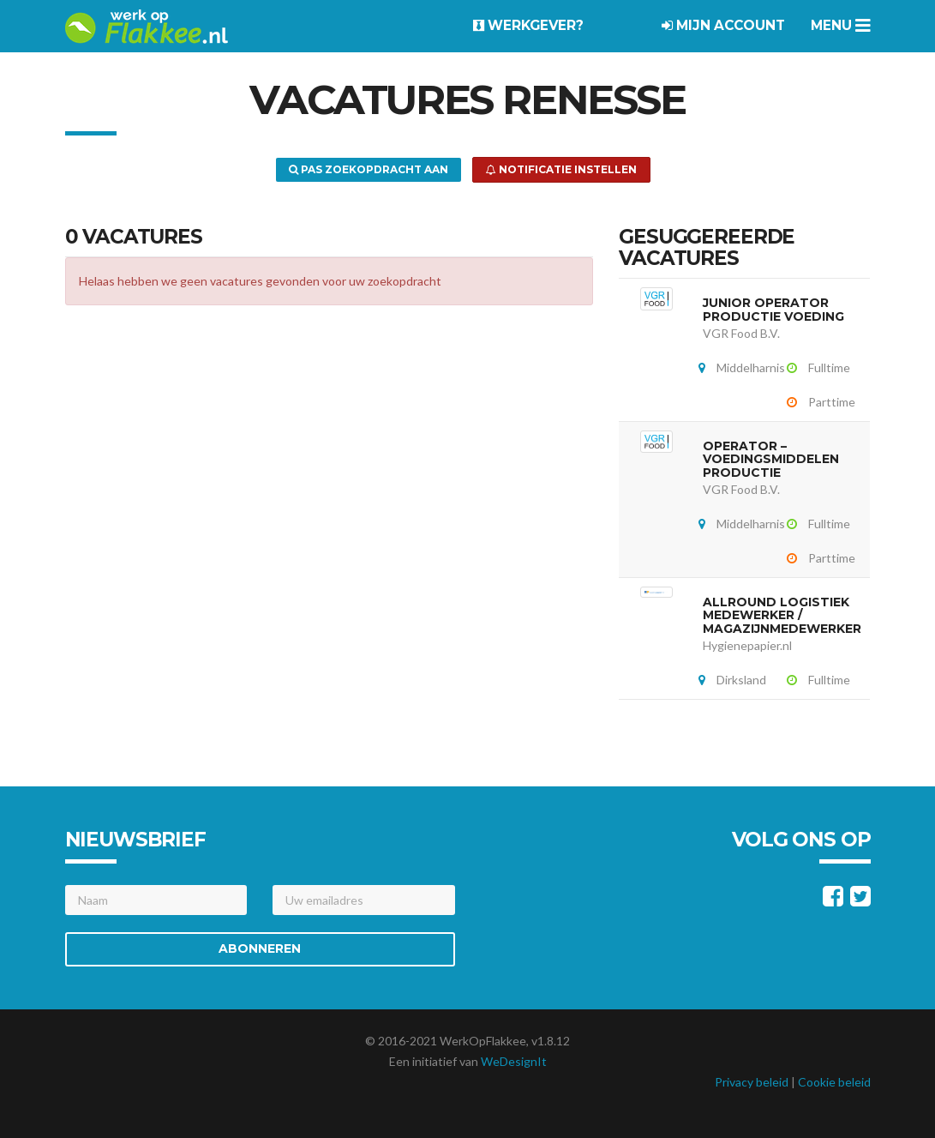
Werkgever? (528, 25)
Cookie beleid (834, 1082)
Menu (841, 25)
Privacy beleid (751, 1082)
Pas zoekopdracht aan (368, 169)
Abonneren (260, 948)
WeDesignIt (514, 1061)
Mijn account (723, 25)
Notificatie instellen (561, 169)
